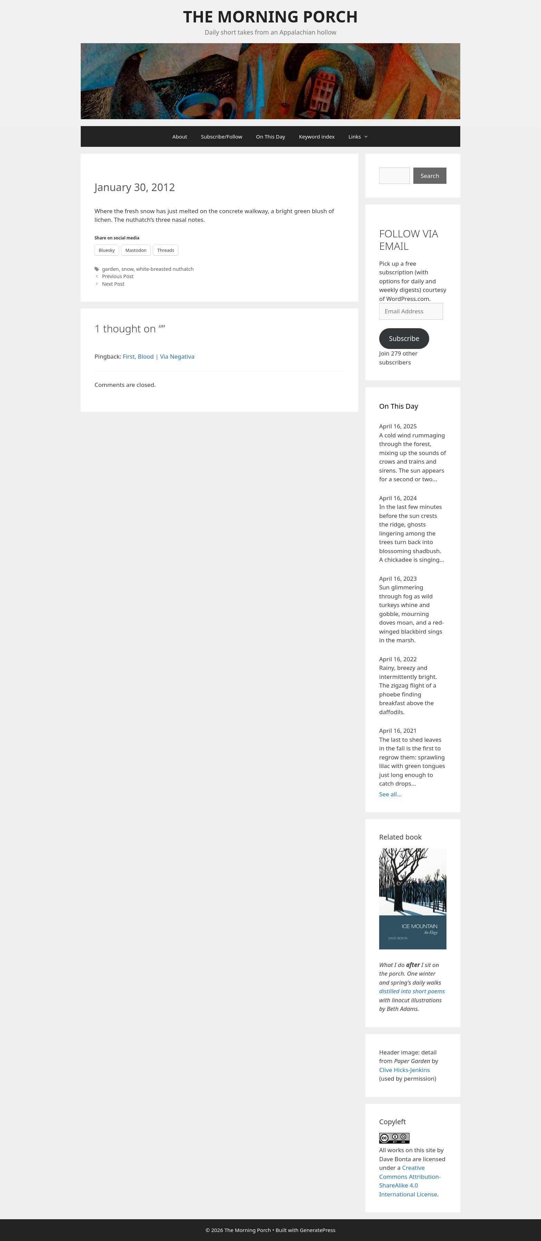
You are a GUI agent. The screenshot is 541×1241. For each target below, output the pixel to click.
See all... (390, 794)
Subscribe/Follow (221, 136)
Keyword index (317, 136)
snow (127, 269)
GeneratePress (317, 1229)
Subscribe (404, 338)
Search (430, 176)
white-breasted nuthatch (165, 269)
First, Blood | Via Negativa (159, 356)
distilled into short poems (412, 991)
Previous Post (118, 276)
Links (361, 136)
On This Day (270, 136)
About (180, 136)
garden (110, 269)
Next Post (113, 284)
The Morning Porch (270, 16)
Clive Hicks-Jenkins (404, 1070)
